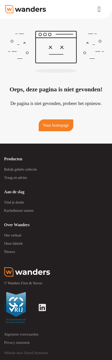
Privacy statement (17, 343)
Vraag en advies (15, 178)
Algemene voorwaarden (21, 334)
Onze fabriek (13, 243)
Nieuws (9, 252)
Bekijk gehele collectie (20, 169)
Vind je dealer (14, 202)
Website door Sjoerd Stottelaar (26, 353)
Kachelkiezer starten (19, 211)
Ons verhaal (12, 235)
